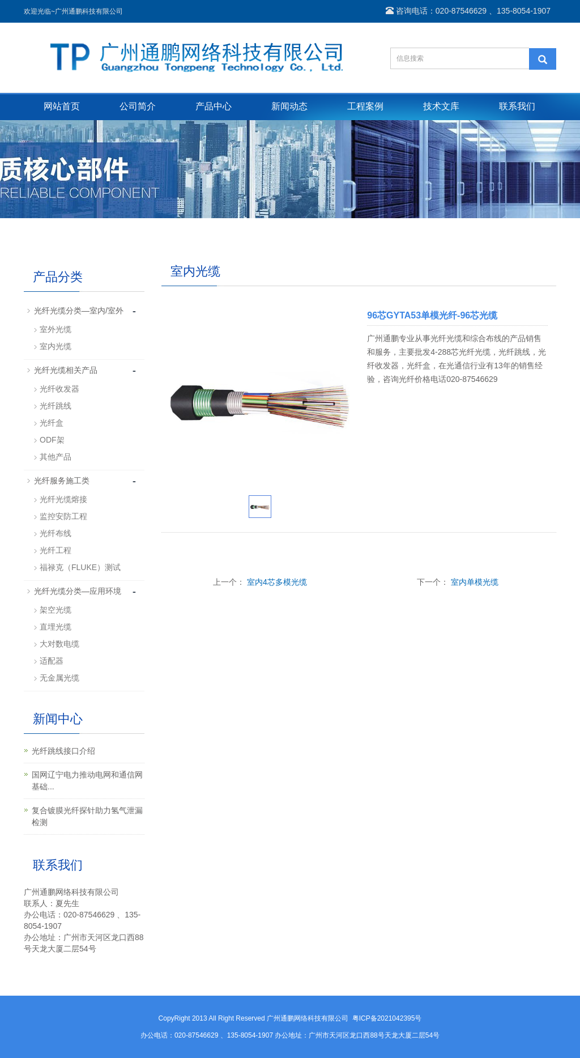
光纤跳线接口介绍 (63, 750)
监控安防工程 (63, 516)
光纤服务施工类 (61, 480)
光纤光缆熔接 (63, 499)
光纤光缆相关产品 (65, 370)
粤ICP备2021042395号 (387, 1018)
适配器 (51, 660)
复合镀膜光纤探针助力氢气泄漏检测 (87, 816)
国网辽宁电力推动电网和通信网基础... (87, 780)
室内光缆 (55, 346)
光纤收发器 (59, 388)
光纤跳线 (55, 405)
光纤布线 (55, 533)
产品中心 (213, 106)
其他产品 (55, 456)
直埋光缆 (55, 626)
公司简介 (138, 106)
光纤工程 (55, 550)
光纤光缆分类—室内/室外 (78, 310)
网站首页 (62, 106)
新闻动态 (289, 106)
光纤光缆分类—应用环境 (77, 591)
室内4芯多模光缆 (277, 582)
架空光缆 (55, 609)
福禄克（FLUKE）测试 (80, 567)
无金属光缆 (59, 677)
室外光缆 (55, 329)
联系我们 (517, 106)
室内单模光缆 (474, 582)
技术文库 (441, 106)
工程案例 (365, 106)
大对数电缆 (59, 643)
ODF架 (52, 439)
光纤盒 (51, 422)
